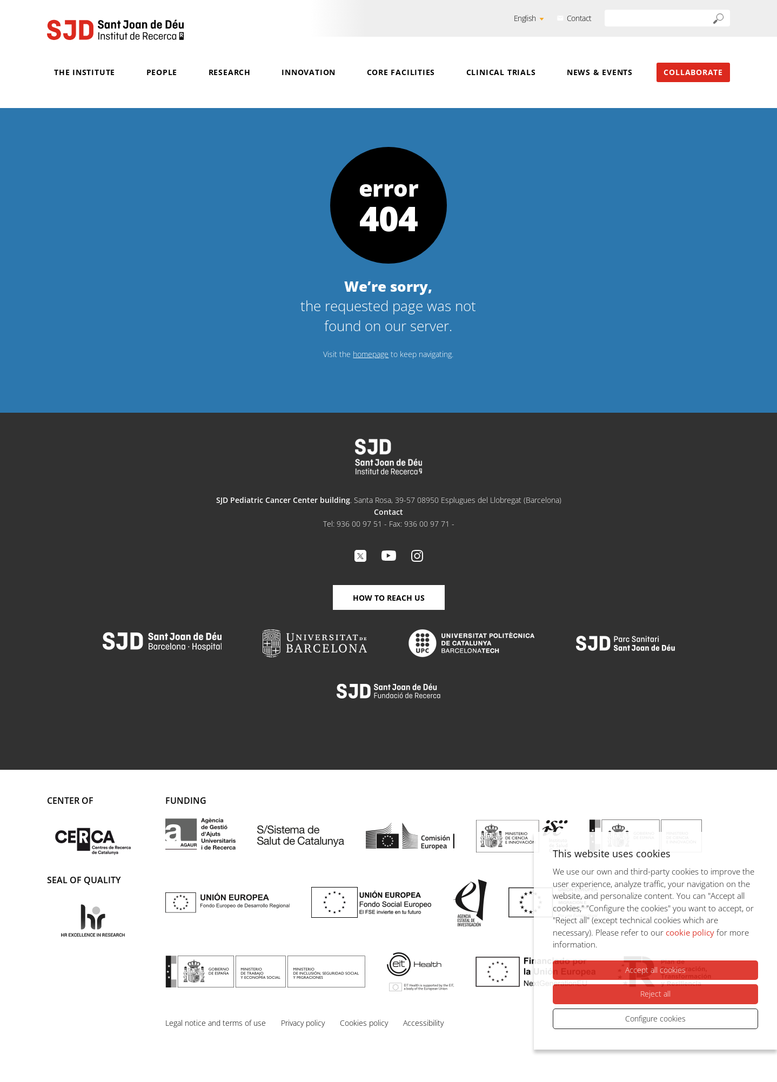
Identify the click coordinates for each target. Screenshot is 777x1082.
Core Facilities (401, 72)
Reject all (655, 994)
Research (230, 72)
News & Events (600, 72)
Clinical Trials (501, 72)
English (525, 18)
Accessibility (423, 1023)
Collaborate (693, 72)
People (162, 72)
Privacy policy (303, 1023)
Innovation (309, 72)
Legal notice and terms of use (215, 1023)
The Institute (84, 72)
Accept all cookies (655, 970)
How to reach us (389, 598)
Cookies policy (364, 1023)
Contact (579, 18)
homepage (370, 354)
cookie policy (690, 932)
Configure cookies (655, 1018)
